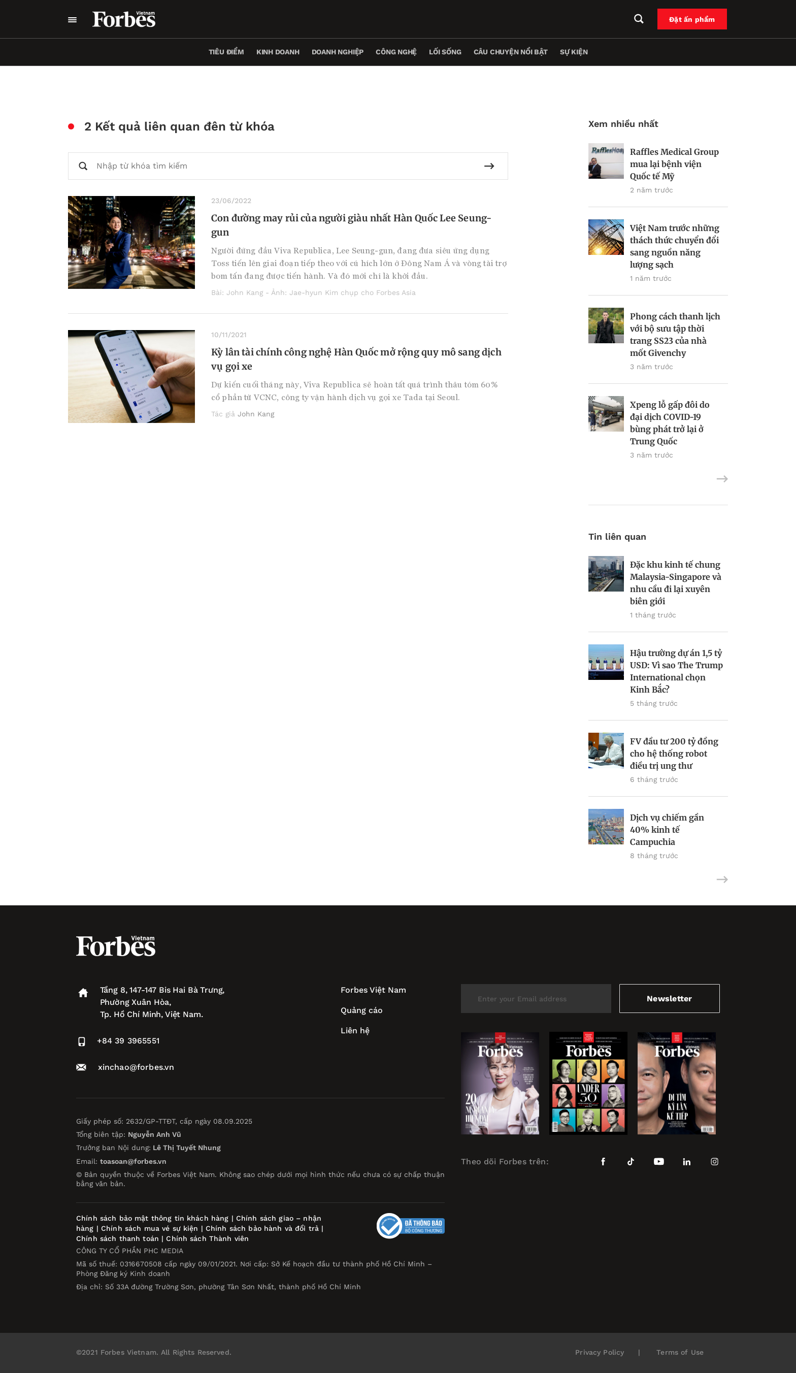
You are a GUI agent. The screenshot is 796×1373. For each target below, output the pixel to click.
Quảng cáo (362, 1010)
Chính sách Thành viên (207, 1238)
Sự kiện (574, 52)
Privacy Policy (599, 1352)
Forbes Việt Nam (373, 990)
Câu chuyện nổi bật (511, 52)
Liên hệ (355, 1030)
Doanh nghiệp (337, 52)
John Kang (256, 414)
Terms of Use (680, 1352)
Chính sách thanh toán (117, 1238)
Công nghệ (396, 52)
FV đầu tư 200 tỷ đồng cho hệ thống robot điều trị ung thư (674, 753)
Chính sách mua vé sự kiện (151, 1228)
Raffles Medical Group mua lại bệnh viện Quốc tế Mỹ (674, 164)
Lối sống (445, 52)
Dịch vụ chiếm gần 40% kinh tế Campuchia (667, 829)
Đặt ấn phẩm (693, 19)
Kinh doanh (278, 52)
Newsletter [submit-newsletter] (669, 998)
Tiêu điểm (226, 52)
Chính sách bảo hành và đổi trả (262, 1228)
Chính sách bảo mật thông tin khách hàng (152, 1218)
